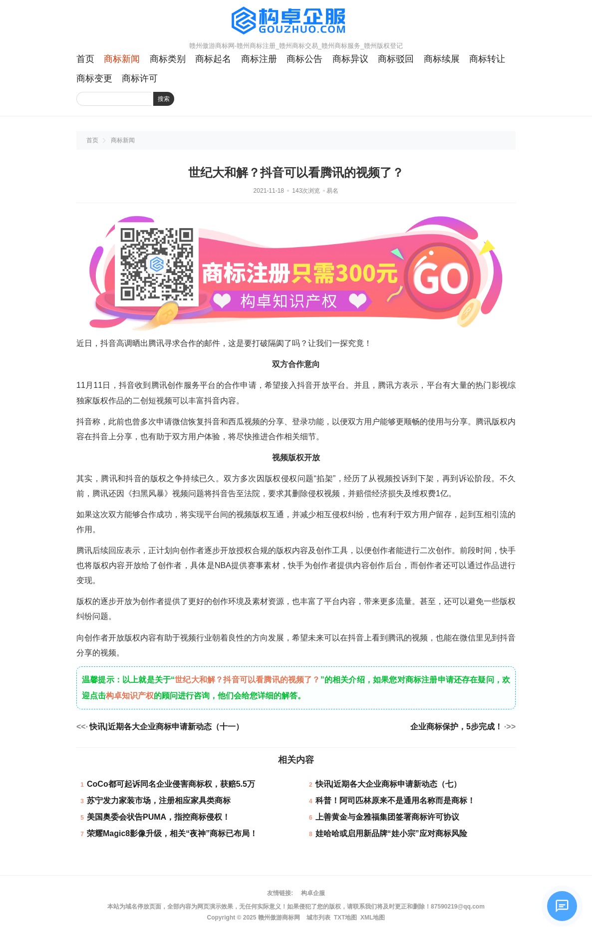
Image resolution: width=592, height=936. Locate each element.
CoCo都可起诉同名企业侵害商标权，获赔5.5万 (171, 784)
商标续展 (442, 59)
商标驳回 (396, 59)
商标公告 (304, 59)
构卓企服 (313, 893)
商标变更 (94, 78)
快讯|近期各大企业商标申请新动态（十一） (166, 726)
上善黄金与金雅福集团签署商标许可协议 (387, 817)
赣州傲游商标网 (279, 917)
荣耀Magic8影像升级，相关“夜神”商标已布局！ (172, 833)
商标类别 (168, 59)
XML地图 (372, 917)
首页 (85, 59)
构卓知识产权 (130, 695)
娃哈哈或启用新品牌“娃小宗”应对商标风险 (391, 833)
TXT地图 (345, 917)
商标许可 (140, 78)
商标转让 (487, 59)
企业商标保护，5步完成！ (456, 726)
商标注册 (259, 59)
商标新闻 (122, 59)
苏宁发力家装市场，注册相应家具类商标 (159, 800)
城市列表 (318, 917)
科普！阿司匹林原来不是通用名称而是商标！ (395, 800)
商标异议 (350, 59)
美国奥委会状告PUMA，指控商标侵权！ (158, 817)
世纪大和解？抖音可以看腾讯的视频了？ (247, 679)
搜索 (164, 98)
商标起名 (213, 59)
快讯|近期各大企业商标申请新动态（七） (388, 784)
